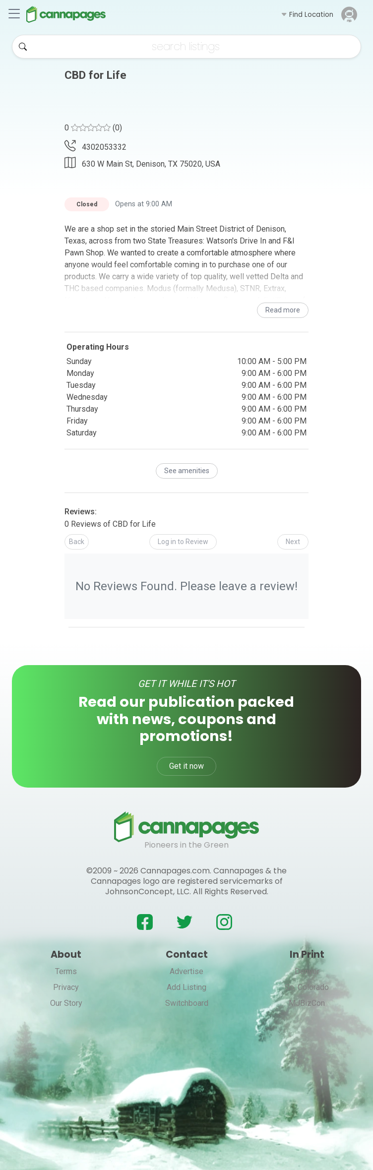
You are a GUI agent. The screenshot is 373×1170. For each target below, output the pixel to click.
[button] (307, 14)
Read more (282, 310)
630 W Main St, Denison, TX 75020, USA (142, 163)
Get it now (186, 766)
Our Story (66, 1003)
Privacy (66, 987)
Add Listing (186, 987)
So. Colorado (307, 987)
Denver (307, 971)
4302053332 (95, 147)
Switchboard (186, 1003)
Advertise (186, 971)
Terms (66, 971)
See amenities (186, 471)
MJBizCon (307, 1003)
